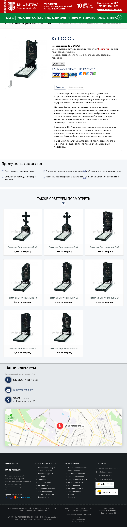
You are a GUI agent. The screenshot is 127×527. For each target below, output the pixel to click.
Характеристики (76, 87)
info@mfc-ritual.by (23, 389)
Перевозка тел (43, 497)
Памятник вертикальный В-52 (22, 348)
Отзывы (71, 494)
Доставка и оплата (75, 488)
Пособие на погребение (77, 468)
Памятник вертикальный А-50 (63, 297)
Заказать (58, 63)
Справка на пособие (76, 476)
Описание (60, 87)
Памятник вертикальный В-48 (104, 247)
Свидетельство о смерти (77, 479)
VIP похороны (43, 479)
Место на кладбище (75, 471)
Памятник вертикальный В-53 (63, 348)
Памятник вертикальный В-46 (63, 247)
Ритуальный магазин (46, 494)
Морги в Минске (74, 485)
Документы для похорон (77, 482)
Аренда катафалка (45, 482)
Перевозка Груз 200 (45, 473)
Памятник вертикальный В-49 (22, 297)
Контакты (71, 497)
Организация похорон (46, 468)
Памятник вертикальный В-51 (104, 297)
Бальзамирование (45, 491)
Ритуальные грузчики (46, 488)
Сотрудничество (74, 491)
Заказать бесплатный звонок (110, 9)
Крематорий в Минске (76, 473)
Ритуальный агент (45, 471)
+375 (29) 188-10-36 (107, 6)
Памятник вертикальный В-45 (22, 247)
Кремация (42, 476)
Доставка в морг (44, 485)
